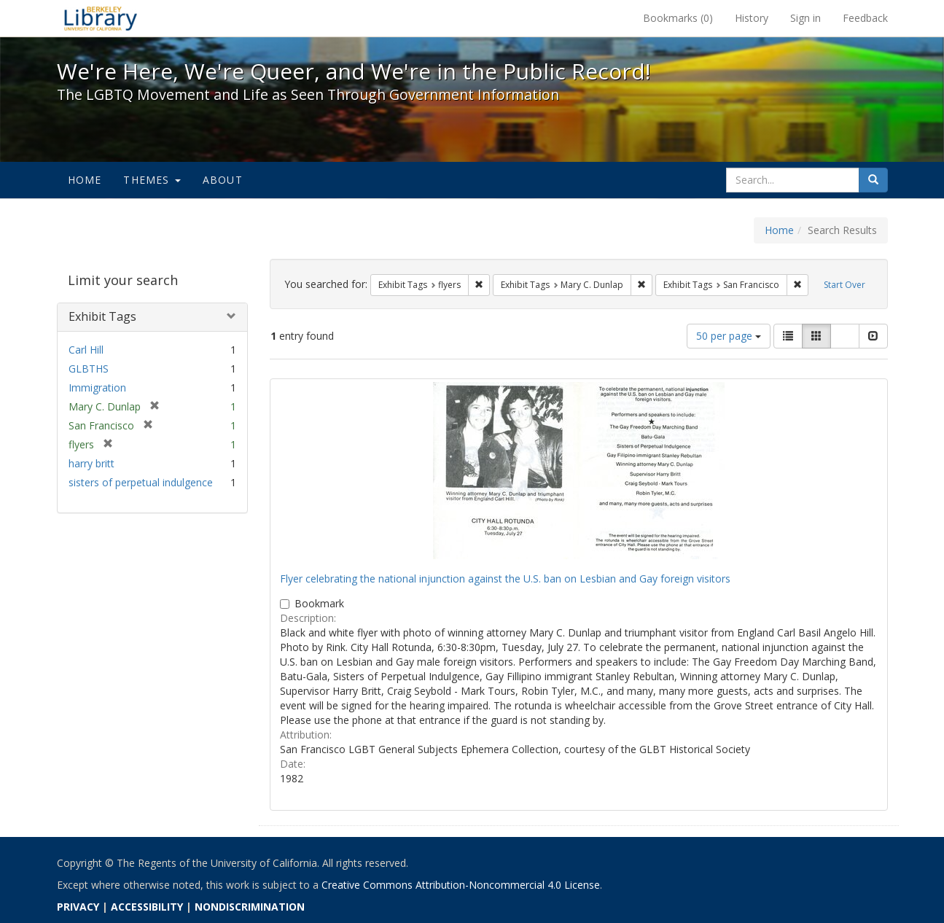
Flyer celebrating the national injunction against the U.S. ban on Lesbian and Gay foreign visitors (505, 578)
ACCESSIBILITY (147, 907)
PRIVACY (78, 907)
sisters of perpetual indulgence (141, 482)
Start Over (844, 285)
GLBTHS (89, 368)
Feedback (865, 18)
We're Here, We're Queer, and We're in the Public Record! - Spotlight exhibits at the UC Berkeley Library (100, 18)
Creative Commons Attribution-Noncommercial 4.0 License (460, 885)
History (751, 18)
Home (85, 180)
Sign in (805, 18)
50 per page (728, 336)
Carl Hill (86, 350)
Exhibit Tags (102, 316)
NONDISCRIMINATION (250, 907)
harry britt (91, 463)
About (223, 180)
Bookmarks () (678, 18)
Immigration (97, 387)
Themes (151, 180)
